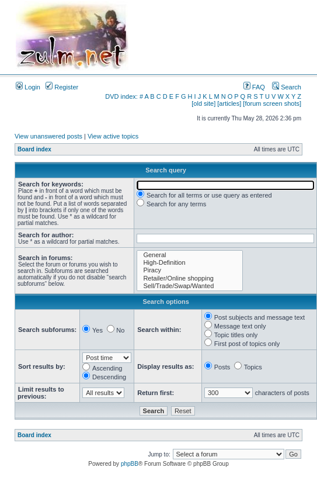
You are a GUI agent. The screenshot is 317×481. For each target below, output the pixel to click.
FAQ (254, 87)
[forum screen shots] (272, 103)
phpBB (129, 464)
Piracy (189, 270)
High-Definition (189, 263)
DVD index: (121, 96)
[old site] (203, 103)
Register (62, 87)
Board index (34, 149)
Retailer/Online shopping (189, 278)
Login (28, 87)
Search (286, 87)
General (189, 255)
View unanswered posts (48, 136)
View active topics (113, 136)
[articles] (229, 103)
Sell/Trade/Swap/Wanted (189, 286)
